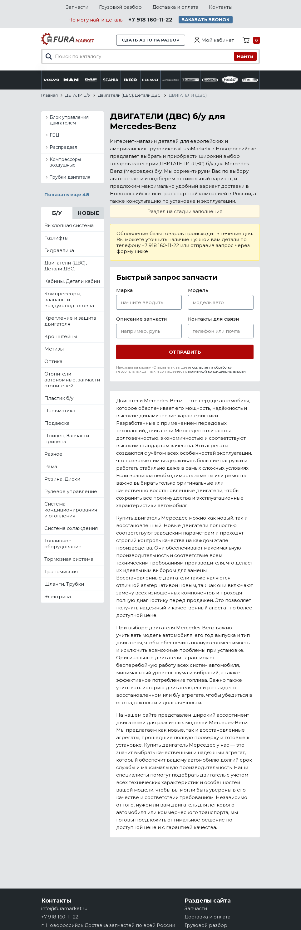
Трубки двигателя (70, 177)
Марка (124, 290)
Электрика (57, 596)
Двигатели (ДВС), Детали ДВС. (65, 266)
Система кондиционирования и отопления (70, 510)
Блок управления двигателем (69, 120)
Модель (198, 290)
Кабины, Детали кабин (72, 281)
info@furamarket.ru (64, 908)
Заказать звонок (205, 19)
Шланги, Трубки (64, 584)
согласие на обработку (212, 367)
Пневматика (59, 411)
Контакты (220, 7)
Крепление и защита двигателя (70, 321)
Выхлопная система (69, 225)
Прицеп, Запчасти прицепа (66, 438)
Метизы (54, 349)
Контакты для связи (213, 319)
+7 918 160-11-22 (150, 20)
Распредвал (63, 147)
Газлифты (56, 238)
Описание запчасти (141, 319)
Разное (53, 454)
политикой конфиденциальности (217, 371)
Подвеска (57, 423)
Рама (50, 466)
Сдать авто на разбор (151, 39)
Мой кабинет (217, 40)
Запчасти (77, 7)
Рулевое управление (70, 491)
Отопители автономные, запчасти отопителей (72, 380)
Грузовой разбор (120, 7)
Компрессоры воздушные (65, 162)
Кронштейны (60, 336)
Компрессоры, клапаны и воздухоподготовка (69, 299)
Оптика (53, 361)
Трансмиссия (61, 571)
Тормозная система (68, 559)
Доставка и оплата (175, 7)
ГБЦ (54, 135)
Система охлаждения (71, 528)
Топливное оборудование (62, 544)
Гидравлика (59, 250)
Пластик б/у (58, 398)
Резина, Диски (62, 479)
